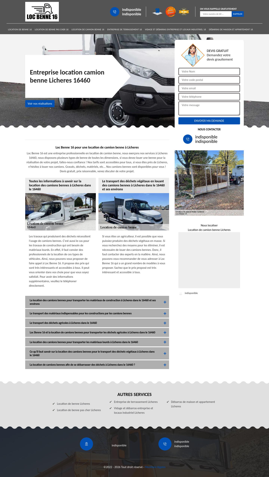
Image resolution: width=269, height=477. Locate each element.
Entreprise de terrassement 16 (124, 29)
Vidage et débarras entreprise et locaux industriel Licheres (133, 410)
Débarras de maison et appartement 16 (231, 29)
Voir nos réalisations (40, 103)
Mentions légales (155, 467)
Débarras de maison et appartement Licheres (193, 404)
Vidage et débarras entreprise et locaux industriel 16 (175, 29)
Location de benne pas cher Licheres (79, 410)
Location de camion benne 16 (88, 29)
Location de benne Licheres (73, 403)
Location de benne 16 (20, 29)
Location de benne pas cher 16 (52, 29)
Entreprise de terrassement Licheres (135, 402)
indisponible (131, 9)
